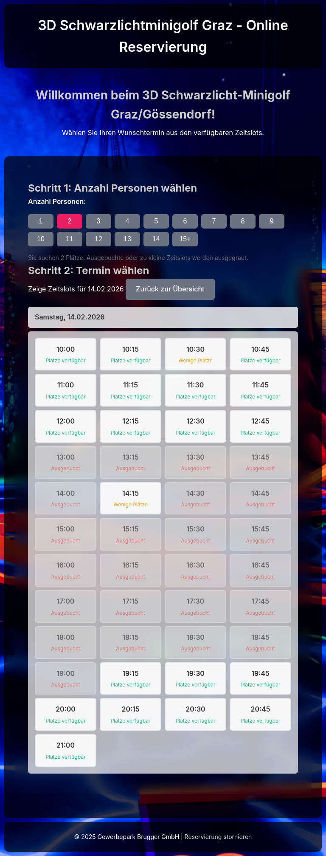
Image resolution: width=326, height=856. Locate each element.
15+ (185, 239)
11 (69, 239)
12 (98, 239)
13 (127, 239)
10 (41, 239)
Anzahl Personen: (57, 201)
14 (156, 239)
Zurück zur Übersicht (170, 289)
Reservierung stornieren (218, 836)
